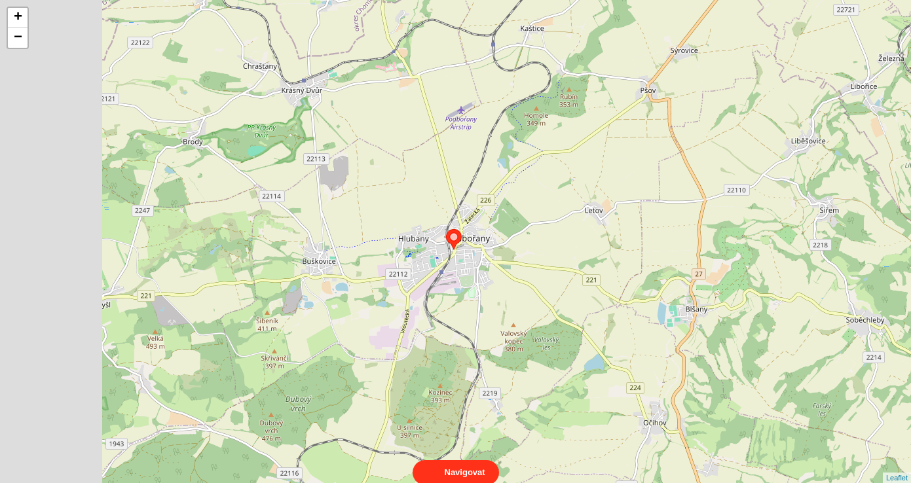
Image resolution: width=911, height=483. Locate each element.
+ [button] (18, 17)
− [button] (18, 38)
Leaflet (897, 466)
